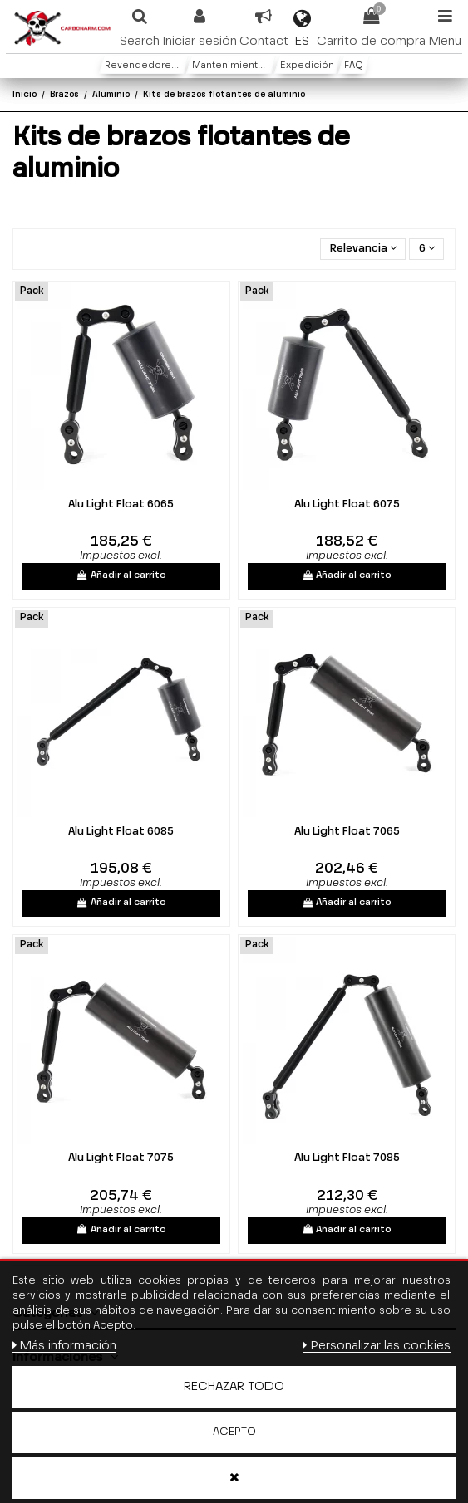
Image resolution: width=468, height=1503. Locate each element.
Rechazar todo (234, 1387)
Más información (64, 1345)
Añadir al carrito (121, 575)
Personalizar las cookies (376, 1345)
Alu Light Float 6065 (121, 504)
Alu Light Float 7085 (347, 1158)
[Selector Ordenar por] (363, 249)
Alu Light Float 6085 (121, 831)
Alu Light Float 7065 (347, 831)
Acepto (234, 1432)
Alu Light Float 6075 (347, 504)
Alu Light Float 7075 (121, 1158)
